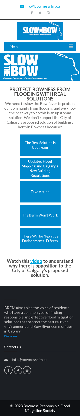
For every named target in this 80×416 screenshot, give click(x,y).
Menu (14, 46)
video (36, 261)
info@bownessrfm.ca (40, 6)
